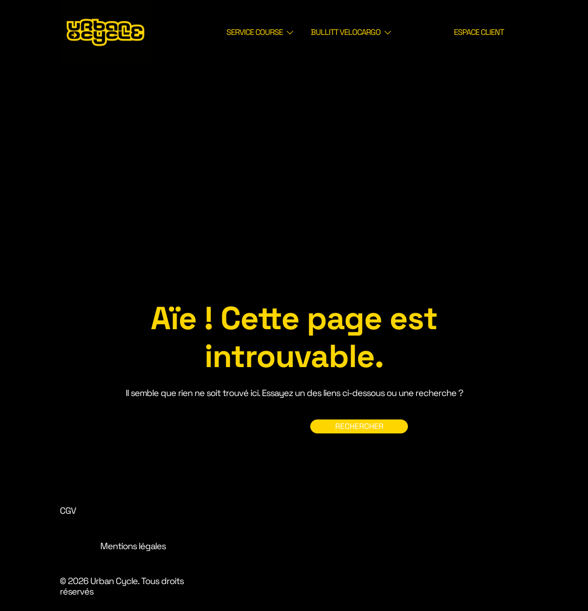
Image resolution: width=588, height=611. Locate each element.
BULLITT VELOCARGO (346, 32)
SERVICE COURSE (254, 32)
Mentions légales (133, 546)
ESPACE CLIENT (479, 32)
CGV (68, 510)
